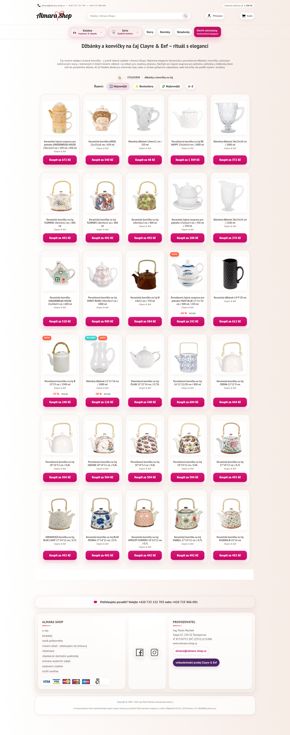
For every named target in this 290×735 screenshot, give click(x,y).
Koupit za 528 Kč (60, 321)
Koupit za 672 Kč (60, 160)
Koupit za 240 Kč (60, 402)
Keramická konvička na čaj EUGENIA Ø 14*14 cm (230, 540)
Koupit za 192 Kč (187, 321)
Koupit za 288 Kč (187, 238)
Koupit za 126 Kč (102, 402)
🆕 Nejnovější (118, 86)
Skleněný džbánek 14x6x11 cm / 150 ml (145, 145)
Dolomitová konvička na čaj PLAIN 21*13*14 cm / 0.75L (145, 384)
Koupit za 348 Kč (145, 402)
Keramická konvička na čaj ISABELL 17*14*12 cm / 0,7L (187, 540)
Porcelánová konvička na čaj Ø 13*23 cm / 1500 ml (60, 384)
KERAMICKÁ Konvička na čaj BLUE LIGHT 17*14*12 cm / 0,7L (60, 540)
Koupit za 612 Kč (230, 321)
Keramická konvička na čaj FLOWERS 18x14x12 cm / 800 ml (60, 224)
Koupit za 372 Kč (230, 160)
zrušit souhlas (50, 671)
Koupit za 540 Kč (102, 160)
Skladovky (183, 32)
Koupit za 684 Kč (187, 402)
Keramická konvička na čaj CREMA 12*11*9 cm (230, 384)
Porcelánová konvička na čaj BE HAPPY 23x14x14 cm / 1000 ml (187, 145)
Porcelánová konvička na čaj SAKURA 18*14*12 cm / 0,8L (102, 465)
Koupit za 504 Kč (60, 477)
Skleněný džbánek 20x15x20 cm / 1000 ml (230, 145)
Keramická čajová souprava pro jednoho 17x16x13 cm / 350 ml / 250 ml (187, 224)
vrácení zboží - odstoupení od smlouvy (64, 646)
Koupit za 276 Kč (230, 238)
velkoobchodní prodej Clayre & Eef (196, 662)
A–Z (190, 86)
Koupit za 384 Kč (145, 321)
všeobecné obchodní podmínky (60, 656)
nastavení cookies (52, 666)
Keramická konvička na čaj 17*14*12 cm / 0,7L (230, 465)
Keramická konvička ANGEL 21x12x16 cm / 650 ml (102, 145)
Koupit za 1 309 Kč (188, 160)
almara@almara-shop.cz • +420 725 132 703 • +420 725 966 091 (72, 5)
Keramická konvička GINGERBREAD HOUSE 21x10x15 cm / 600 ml (60, 302)
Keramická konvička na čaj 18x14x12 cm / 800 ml (145, 223)
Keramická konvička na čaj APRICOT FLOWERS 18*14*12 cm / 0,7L (145, 542)
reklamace (48, 651)
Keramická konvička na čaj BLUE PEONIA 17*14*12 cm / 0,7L (102, 540)
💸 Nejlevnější (171, 86)
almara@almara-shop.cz (191, 651)
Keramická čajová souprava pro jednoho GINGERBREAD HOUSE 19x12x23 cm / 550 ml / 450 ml (60, 146)
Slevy (149, 32)
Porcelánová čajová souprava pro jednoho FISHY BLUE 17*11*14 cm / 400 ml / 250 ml (187, 302)
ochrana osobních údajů (56, 661)
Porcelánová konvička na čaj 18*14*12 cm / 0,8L (60, 465)
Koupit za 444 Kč (230, 402)
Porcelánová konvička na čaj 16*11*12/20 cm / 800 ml (187, 384)
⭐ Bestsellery (144, 86)
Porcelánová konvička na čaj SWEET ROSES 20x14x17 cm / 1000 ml (102, 302)
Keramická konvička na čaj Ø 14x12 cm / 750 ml (145, 301)
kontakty (47, 635)
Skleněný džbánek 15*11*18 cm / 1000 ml (102, 384)
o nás (45, 630)
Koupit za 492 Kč (60, 238)
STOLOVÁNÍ (133, 77)
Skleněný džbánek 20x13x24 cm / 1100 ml (230, 223)
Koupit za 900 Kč (102, 321)
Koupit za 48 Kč (145, 160)
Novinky (165, 32)
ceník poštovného (52, 640)
